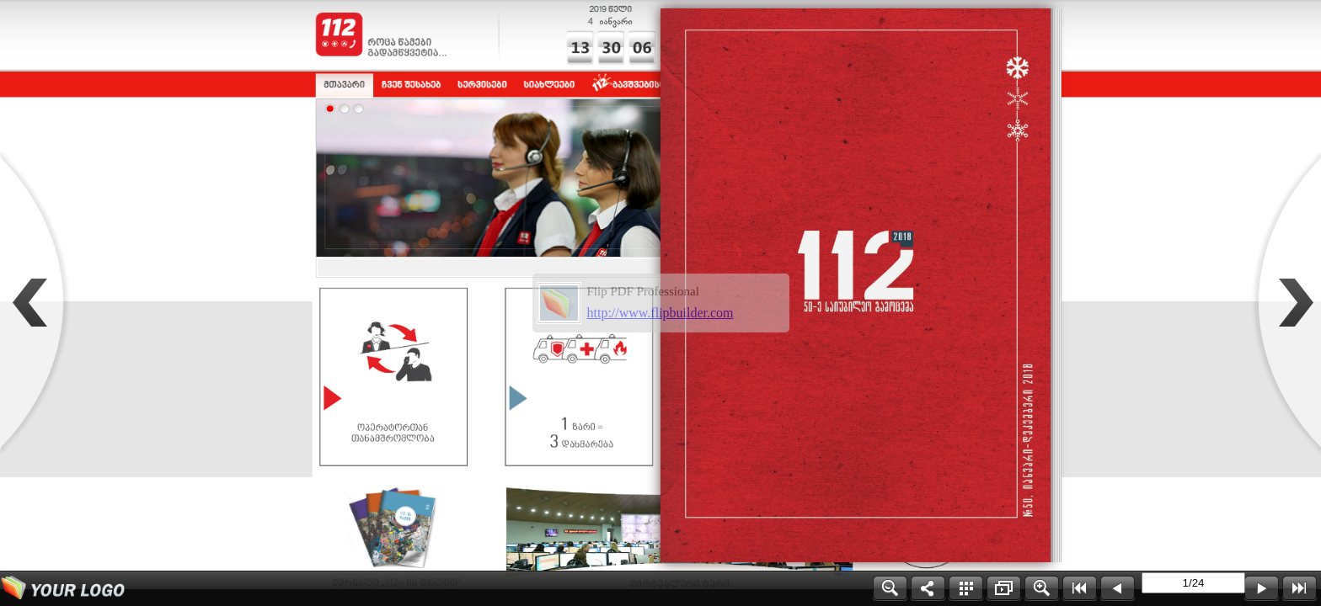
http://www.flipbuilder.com (660, 313)
